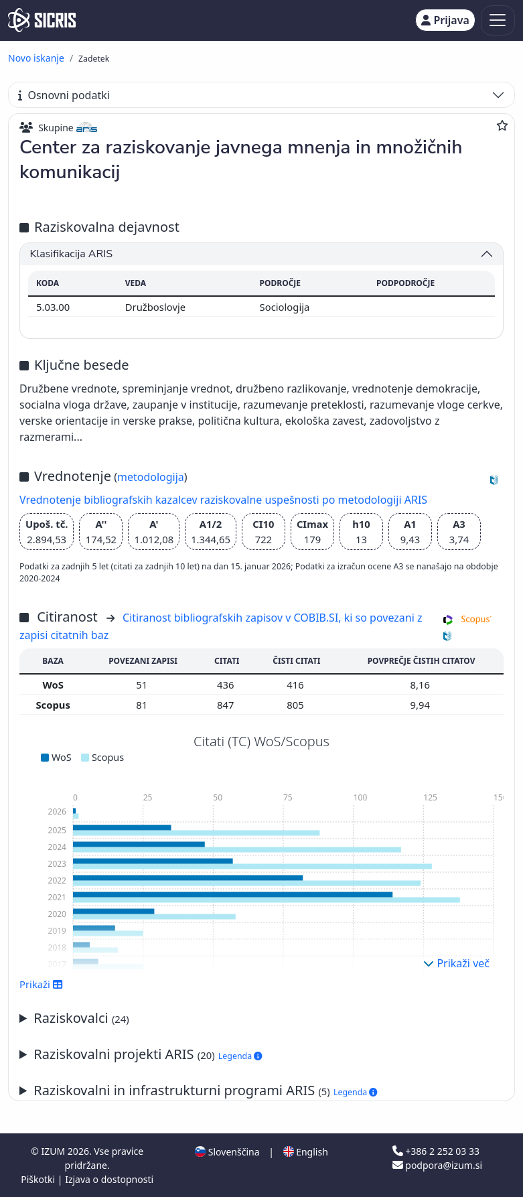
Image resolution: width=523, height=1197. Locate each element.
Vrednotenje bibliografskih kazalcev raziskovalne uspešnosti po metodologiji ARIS (223, 499)
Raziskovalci (81, 1018)
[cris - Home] (42, 20)
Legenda (240, 1056)
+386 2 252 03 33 (435, 1151)
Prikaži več (456, 963)
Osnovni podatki (64, 95)
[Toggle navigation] (498, 20)
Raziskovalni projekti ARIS (147, 1054)
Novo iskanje (36, 58)
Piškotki (39, 1179)
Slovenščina (227, 1151)
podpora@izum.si (437, 1165)
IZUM (55, 1151)
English (305, 1151)
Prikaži (41, 984)
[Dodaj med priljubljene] (502, 125)
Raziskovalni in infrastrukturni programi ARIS (205, 1090)
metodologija (150, 477)
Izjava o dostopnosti (109, 1179)
